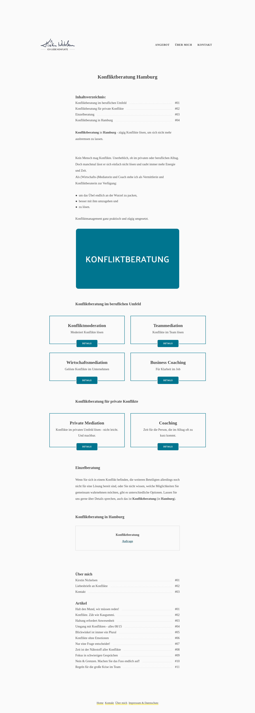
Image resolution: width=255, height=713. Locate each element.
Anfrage (127, 541)
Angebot (162, 44)
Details (87, 343)
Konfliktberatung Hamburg (127, 77)
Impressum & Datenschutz (143, 702)
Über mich (183, 44)
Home (100, 702)
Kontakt (204, 44)
